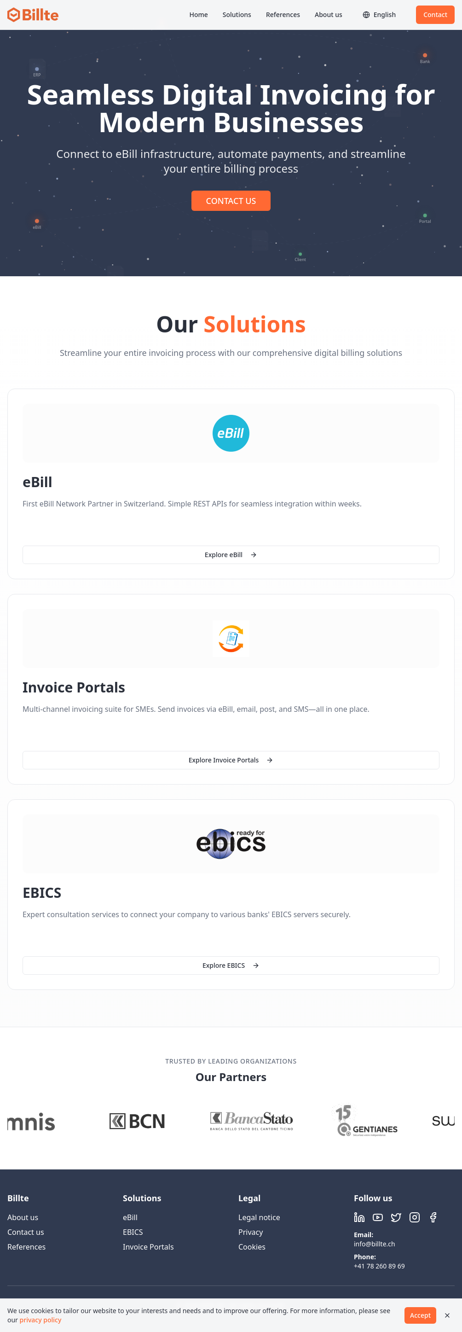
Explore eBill (231, 554)
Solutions (237, 14)
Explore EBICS (231, 966)
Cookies (252, 1247)
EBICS (133, 1232)
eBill (130, 1217)
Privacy (250, 1232)
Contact (435, 14)
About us (328, 14)
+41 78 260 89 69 (379, 1266)
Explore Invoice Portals (231, 760)
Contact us (25, 1232)
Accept (420, 1315)
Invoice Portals (148, 1247)
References (283, 14)
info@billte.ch (374, 1243)
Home (198, 14)
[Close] (447, 1315)
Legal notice (259, 1217)
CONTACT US (231, 200)
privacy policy (41, 1319)
